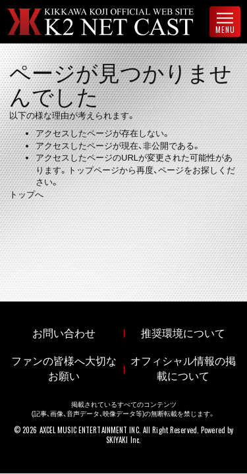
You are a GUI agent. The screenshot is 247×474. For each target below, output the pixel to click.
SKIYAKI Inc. (123, 439)
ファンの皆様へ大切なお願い (64, 369)
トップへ (26, 194)
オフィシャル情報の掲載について (183, 369)
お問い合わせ (64, 333)
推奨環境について (183, 333)
